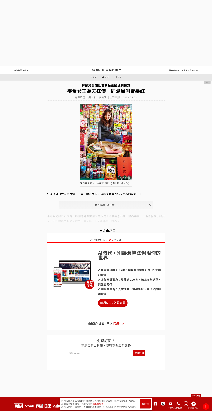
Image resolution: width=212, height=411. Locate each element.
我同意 (145, 404)
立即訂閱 (139, 353)
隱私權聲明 (98, 404)
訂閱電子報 (193, 407)
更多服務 (196, 396)
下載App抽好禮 (175, 407)
